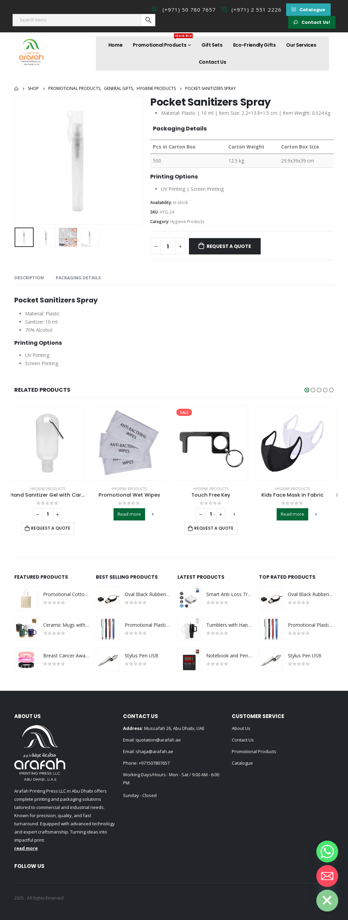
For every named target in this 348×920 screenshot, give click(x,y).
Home (115, 45)
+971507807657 (154, 763)
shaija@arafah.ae (154, 751)
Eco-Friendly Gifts (254, 45)
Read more (133, 514)
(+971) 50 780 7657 (189, 9)
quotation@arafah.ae (158, 740)
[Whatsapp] (327, 851)
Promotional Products (163, 42)
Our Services (301, 45)
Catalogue (242, 763)
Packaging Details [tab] (78, 278)
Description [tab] (29, 278)
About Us (241, 728)
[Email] (327, 876)
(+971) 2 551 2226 (256, 9)
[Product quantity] (167, 246)
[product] (52, 443)
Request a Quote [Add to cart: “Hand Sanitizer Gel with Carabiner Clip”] (54, 528)
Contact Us (212, 62)
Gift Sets (212, 45)
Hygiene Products (187, 221)
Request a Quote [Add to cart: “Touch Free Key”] (218, 528)
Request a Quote (229, 246)
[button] (308, 9)
